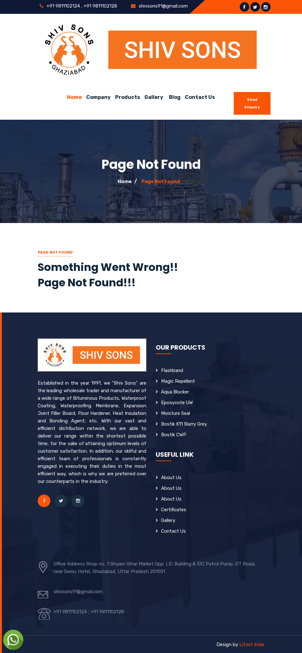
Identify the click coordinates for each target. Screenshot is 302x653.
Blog (175, 97)
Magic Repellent (178, 381)
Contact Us (200, 97)
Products (127, 97)
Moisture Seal (175, 413)
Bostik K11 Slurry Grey (184, 424)
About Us (171, 477)
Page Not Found (161, 181)
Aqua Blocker (175, 392)
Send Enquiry (252, 103)
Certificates (173, 510)
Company (98, 97)
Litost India (251, 644)
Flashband (172, 370)
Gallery (153, 97)
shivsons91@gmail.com (163, 6)
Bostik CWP (173, 435)
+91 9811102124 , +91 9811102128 (81, 6)
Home (74, 97)
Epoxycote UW (177, 402)
